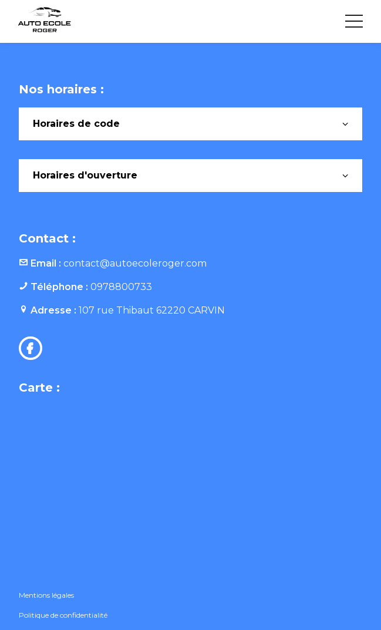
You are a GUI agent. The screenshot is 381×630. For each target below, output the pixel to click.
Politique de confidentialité (63, 615)
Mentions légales (46, 595)
